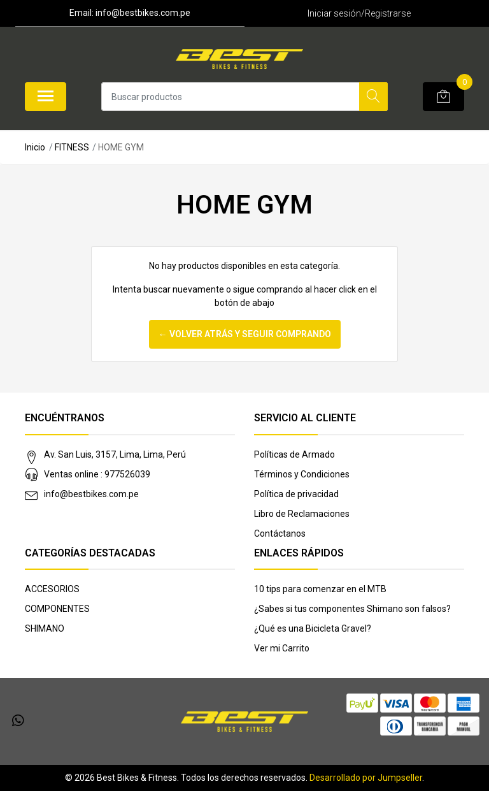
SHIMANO (44, 628)
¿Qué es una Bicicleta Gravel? (312, 628)
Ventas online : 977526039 (97, 474)
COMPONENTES (57, 609)
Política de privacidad (296, 494)
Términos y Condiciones (302, 474)
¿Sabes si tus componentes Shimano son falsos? (352, 609)
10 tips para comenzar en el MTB (320, 589)
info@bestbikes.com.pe (91, 494)
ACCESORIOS (52, 589)
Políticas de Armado (294, 454)
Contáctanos (280, 533)
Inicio (35, 147)
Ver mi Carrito (281, 648)
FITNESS (72, 147)
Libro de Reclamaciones (302, 514)
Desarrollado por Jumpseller (365, 778)
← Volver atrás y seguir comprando (245, 334)
